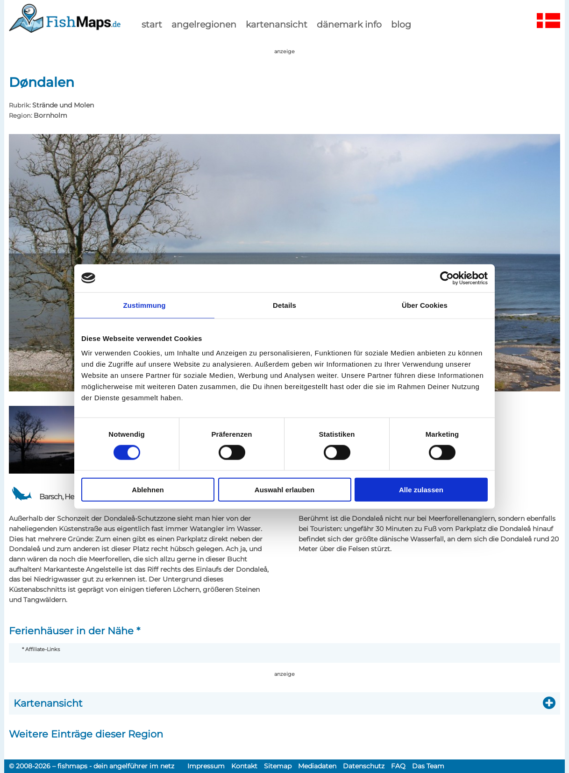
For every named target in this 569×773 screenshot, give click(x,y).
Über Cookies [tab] (425, 305)
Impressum (206, 766)
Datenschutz (363, 766)
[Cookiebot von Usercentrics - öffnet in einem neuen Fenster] (447, 278)
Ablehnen (148, 490)
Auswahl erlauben (284, 490)
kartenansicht (276, 24)
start (152, 24)
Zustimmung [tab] (144, 305)
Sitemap (278, 766)
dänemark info (349, 24)
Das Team (428, 766)
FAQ (398, 766)
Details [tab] (284, 305)
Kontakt (244, 766)
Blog (401, 24)
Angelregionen (203, 24)
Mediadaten (317, 766)
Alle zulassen (421, 490)
